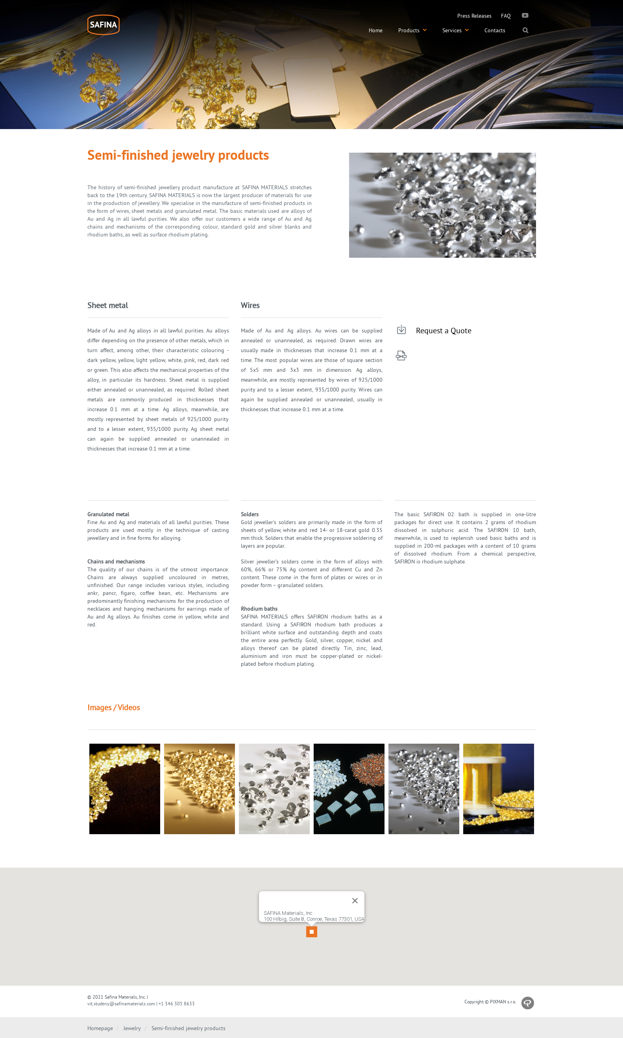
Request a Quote (443, 330)
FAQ (506, 15)
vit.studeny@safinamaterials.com (121, 1004)
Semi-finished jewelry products (189, 1028)
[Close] (355, 894)
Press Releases (474, 15)
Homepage (100, 1028)
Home (376, 30)
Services (455, 30)
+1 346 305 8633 (177, 1004)
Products (412, 30)
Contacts (494, 30)
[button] (311, 921)
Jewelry (132, 1028)
